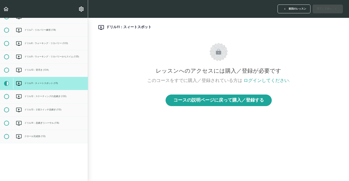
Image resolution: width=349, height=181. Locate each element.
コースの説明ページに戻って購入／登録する (218, 100)
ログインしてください (266, 80)
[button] (6, 9)
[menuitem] (81, 9)
